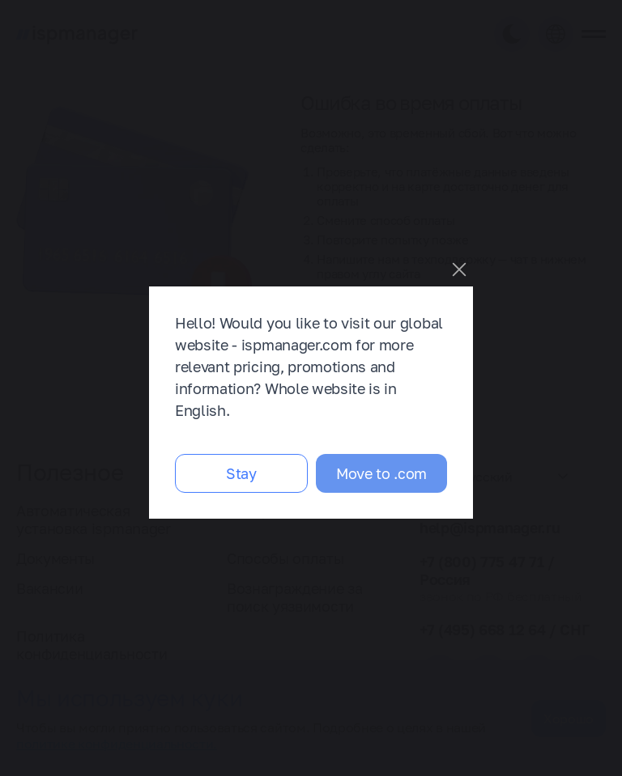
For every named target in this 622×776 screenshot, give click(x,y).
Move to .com (381, 473)
